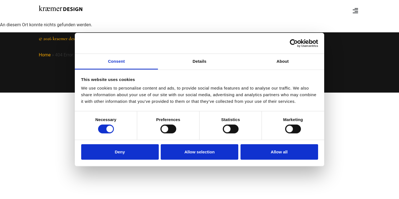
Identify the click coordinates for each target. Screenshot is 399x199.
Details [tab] (199, 61)
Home (45, 54)
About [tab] (283, 61)
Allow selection (199, 151)
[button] (281, 11)
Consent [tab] (116, 61)
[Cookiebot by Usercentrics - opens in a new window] (294, 43)
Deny (120, 151)
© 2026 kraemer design (60, 38)
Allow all (279, 151)
